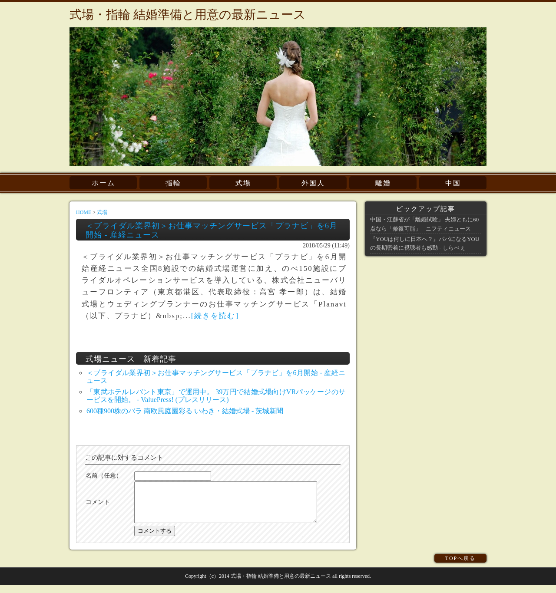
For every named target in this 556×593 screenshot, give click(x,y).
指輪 (173, 183)
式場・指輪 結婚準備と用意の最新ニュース (188, 14)
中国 (453, 183)
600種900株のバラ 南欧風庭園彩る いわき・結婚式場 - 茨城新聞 (184, 411)
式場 (243, 183)
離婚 (383, 183)
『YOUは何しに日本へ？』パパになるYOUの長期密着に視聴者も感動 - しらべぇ (424, 243)
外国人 (313, 183)
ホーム (103, 183)
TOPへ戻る (460, 566)
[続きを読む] (215, 316)
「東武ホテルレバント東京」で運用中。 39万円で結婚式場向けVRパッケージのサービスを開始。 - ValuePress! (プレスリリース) (215, 395)
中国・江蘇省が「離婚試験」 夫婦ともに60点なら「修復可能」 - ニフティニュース (424, 223)
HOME (83, 212)
